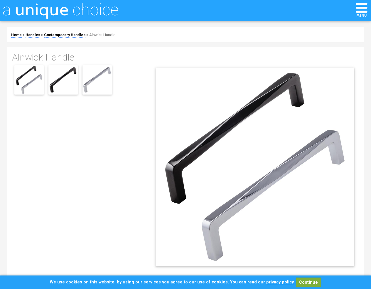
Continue (308, 282)
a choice (60, 9)
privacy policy (280, 282)
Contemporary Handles (64, 35)
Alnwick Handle (102, 35)
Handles (33, 35)
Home (16, 35)
